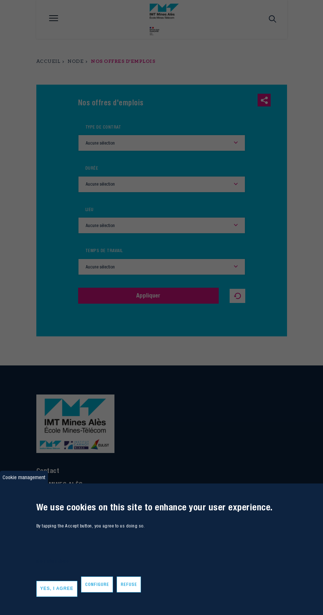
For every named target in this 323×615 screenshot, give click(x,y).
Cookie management (24, 477)
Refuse (129, 584)
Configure (97, 584)
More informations (52, 561)
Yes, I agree (57, 588)
